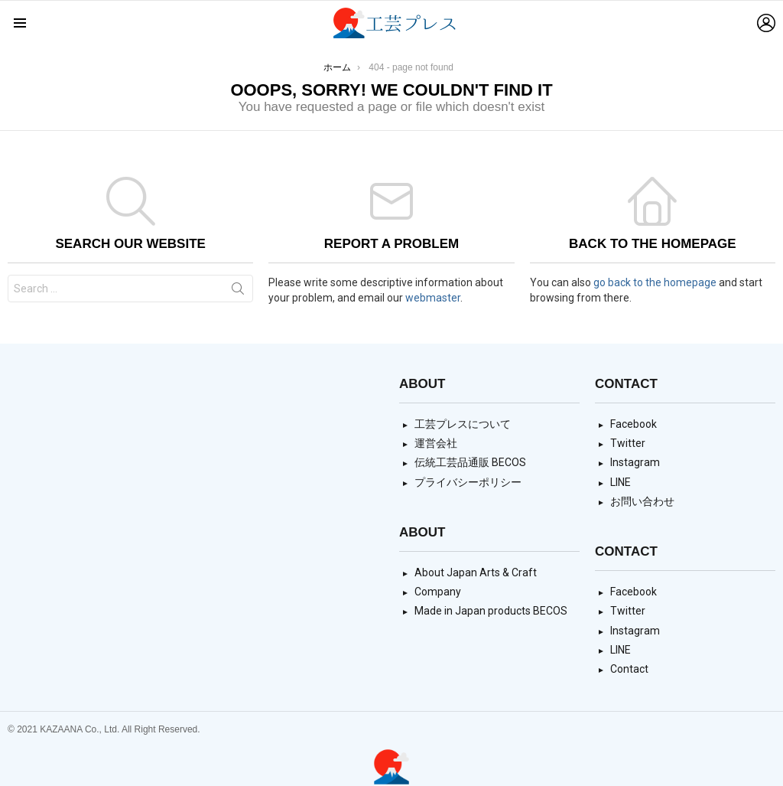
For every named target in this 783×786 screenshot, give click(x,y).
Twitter (627, 443)
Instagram (635, 462)
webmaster (432, 298)
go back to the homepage (654, 282)
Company (437, 591)
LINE (620, 482)
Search (238, 291)
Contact (629, 669)
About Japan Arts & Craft (475, 572)
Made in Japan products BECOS (490, 611)
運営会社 (435, 443)
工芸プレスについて (462, 424)
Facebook (633, 424)
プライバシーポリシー (467, 482)
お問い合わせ (642, 501)
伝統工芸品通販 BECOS (470, 462)
